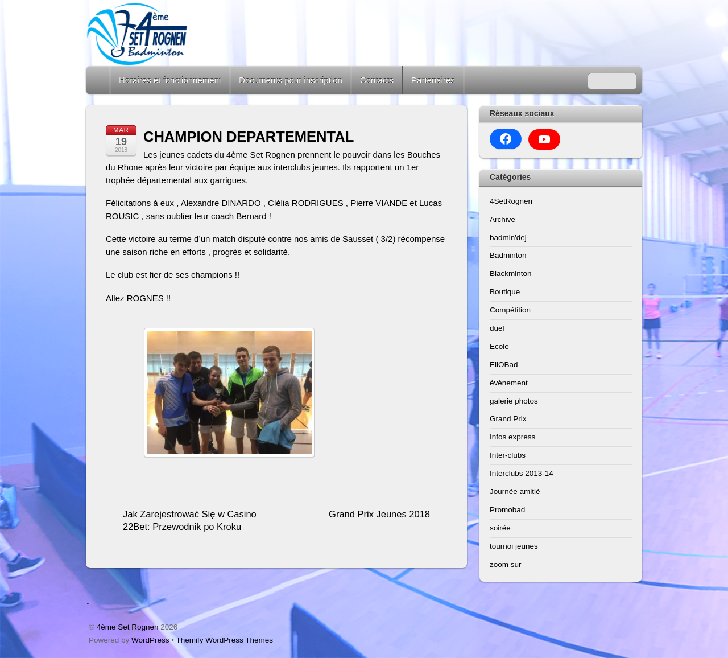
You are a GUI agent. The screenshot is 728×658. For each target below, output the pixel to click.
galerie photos (514, 401)
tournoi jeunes (514, 546)
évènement (509, 383)
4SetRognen (511, 201)
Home (99, 80)
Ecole (499, 346)
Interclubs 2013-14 (521, 473)
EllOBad (504, 364)
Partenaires (433, 80)
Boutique (505, 291)
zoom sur (506, 564)
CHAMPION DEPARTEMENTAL (248, 137)
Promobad (507, 509)
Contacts (377, 80)
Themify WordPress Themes (225, 640)
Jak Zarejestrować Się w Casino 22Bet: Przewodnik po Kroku (190, 520)
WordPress (150, 640)
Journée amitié (515, 491)
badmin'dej (508, 237)
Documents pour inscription (290, 80)
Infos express (512, 437)
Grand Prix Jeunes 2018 (379, 514)
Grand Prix (508, 418)
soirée (500, 528)
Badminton (508, 255)
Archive (502, 219)
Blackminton (511, 273)
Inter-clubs (508, 455)
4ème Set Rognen (128, 627)
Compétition (510, 310)
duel (497, 328)
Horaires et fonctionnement (170, 80)
